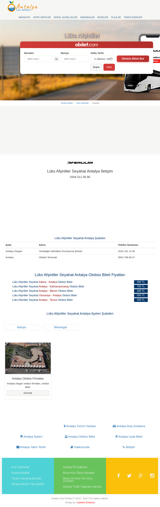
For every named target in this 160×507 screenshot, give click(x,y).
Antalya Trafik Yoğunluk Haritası (82, 486)
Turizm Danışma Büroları (26, 478)
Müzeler (102, 17)
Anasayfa (24, 17)
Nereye (65, 53)
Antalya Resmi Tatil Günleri (27, 484)
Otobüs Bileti (67, 103)
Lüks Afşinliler (82, 103)
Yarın (109, 67)
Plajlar (116, 17)
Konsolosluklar (20, 473)
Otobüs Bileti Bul (133, 58)
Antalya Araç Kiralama (129, 426)
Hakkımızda (80, 447)
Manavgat (60, 327)
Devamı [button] (28, 393)
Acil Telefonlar (20, 467)
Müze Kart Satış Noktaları (79, 473)
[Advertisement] (80, 131)
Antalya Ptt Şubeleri (75, 467)
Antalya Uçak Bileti (128, 436)
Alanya (21, 327)
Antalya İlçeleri (31, 436)
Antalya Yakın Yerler (31, 447)
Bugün (96, 67)
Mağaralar (87, 17)
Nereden (29, 53)
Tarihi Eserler (133, 17)
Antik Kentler (42, 17)
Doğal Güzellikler (65, 17)
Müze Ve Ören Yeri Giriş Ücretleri (77, 479)
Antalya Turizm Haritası (80, 426)
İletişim (129, 447)
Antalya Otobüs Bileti (80, 436)
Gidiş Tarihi (97, 53)
